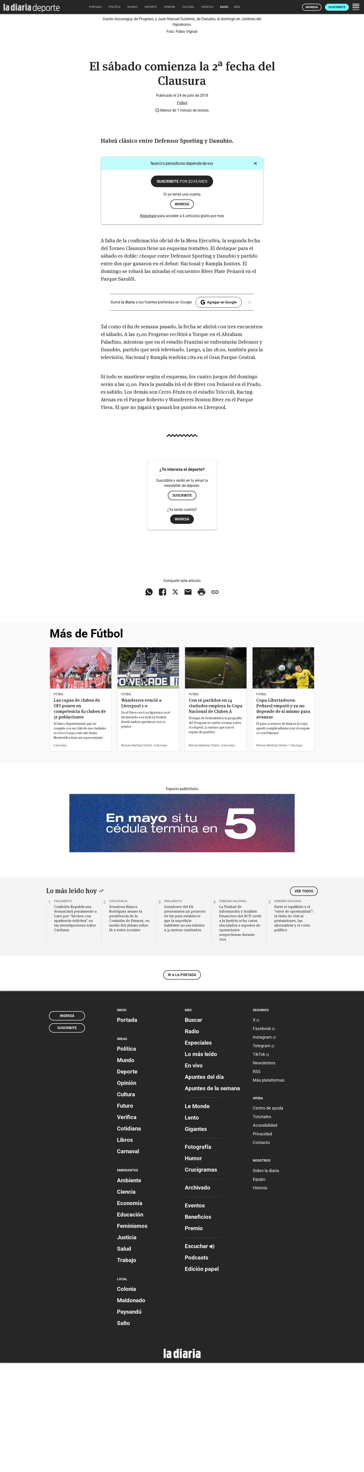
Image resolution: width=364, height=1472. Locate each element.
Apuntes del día (204, 1186)
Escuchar (199, 1355)
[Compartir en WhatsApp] (149, 701)
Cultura (126, 1204)
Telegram (263, 1155)
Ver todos (304, 1000)
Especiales (198, 1152)
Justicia (126, 1346)
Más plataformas (268, 1189)
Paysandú (129, 1421)
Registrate (148, 325)
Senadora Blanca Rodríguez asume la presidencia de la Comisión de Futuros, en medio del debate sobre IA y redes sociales (129, 1027)
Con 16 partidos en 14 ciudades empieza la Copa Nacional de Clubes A (215, 815)
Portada (127, 1129)
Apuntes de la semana (212, 1197)
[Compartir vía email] (188, 701)
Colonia (126, 1398)
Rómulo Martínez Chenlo (136, 854)
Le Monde (197, 1215)
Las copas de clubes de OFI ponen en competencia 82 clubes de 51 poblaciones (80, 818)
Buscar (193, 1129)
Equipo (259, 1288)
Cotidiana (129, 1238)
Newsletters (264, 1172)
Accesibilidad (265, 1234)
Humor (193, 1267)
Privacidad (262, 1243)
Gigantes (196, 1238)
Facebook (264, 1137)
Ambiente (129, 1289)
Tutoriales (262, 1226)
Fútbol (182, 212)
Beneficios (198, 1326)
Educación (130, 1324)
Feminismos (132, 1335)
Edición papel (202, 1378)
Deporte (127, 1181)
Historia (260, 1297)
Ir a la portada (182, 1084)
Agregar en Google (219, 411)
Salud (124, 1358)
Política (126, 1158)
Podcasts (196, 1367)
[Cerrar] (255, 273)
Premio (194, 1337)
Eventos (195, 1315)
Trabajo (126, 1369)
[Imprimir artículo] (201, 701)
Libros (125, 1249)
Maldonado (131, 1409)
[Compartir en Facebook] (162, 701)
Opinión (126, 1192)
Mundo (125, 1169)
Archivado (197, 1297)
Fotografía (198, 1256)
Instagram (264, 1146)
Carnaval (128, 1261)
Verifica (126, 1226)
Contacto (261, 1251)
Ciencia (126, 1301)
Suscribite (336, 7)
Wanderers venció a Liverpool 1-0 (141, 812)
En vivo (194, 1175)
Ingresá (312, 7)
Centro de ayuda (268, 1217)
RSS (256, 1180)
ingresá (182, 313)
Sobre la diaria (266, 1279)
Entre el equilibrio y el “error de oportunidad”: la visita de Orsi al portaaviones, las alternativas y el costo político (294, 1027)
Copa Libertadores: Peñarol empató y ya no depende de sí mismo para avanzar (283, 818)
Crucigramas (201, 1279)
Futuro (125, 1215)
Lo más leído (201, 1163)
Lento (192, 1227)
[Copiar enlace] (215, 701)
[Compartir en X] (175, 701)
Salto (123, 1432)
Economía (129, 1312)
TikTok (261, 1163)
